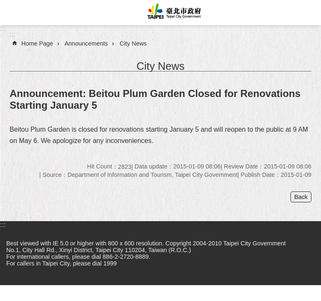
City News (133, 43)
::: (2, 28)
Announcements (86, 43)
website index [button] (12, 12)
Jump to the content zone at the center (4, 4)
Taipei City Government (173, 12)
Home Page (37, 43)
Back (301, 197)
